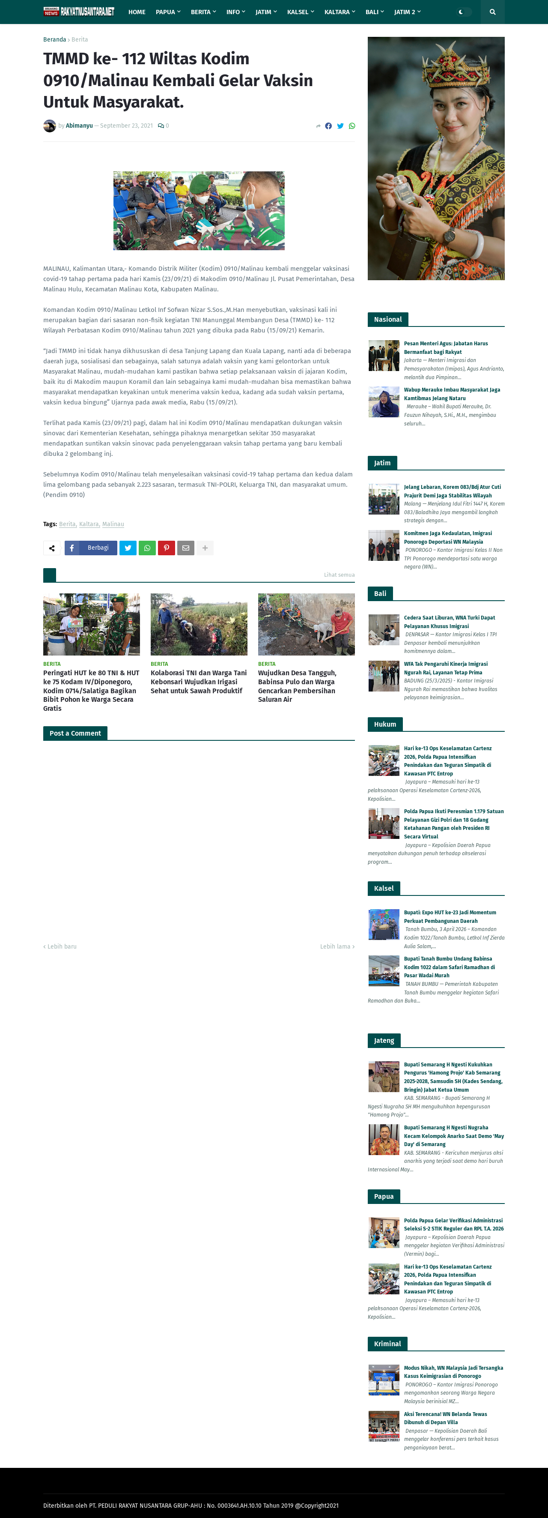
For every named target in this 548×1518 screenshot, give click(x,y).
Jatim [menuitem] (263, 12)
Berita (79, 40)
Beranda (54, 40)
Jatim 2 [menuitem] (404, 12)
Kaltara (89, 524)
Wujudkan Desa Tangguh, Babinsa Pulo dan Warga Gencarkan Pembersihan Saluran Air (297, 686)
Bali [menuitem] (372, 12)
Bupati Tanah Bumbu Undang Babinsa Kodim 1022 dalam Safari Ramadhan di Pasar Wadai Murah (449, 967)
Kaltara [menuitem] (337, 12)
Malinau (113, 524)
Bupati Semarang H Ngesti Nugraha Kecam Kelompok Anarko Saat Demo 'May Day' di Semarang (454, 1136)
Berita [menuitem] (201, 12)
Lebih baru (62, 946)
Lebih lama (335, 946)
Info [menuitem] (233, 12)
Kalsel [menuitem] (298, 12)
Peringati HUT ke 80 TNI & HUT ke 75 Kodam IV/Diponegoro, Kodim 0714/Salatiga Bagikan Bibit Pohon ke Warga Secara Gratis (91, 691)
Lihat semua (339, 575)
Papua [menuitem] (165, 12)
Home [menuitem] (137, 12)
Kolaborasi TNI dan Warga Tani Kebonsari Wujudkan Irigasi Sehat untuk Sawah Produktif (199, 682)
